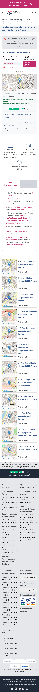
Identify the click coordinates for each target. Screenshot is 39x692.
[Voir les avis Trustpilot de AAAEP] (19, 109)
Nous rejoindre (8, 641)
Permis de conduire (9, 526)
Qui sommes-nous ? (10, 638)
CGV (17, 679)
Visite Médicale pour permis (28, 492)
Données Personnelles (28, 679)
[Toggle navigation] (2, 12)
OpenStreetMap (26, 90)
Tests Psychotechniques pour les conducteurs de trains (28, 532)
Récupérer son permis (6, 486)
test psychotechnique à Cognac (22, 207)
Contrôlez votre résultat (26, 610)
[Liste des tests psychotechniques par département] (28, 577)
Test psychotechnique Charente (19, 20)
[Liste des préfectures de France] (28, 590)
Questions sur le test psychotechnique (28, 486)
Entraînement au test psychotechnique (10, 515)
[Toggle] (33, 12)
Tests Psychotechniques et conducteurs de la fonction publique (28, 517)
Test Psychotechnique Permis (10, 492)
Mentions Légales (7, 679)
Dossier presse (8, 636)
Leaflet (18, 90)
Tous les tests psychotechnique (8, 572)
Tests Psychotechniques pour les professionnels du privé (28, 524)
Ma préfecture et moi (28, 497)
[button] (19, 80)
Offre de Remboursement (14, 682)
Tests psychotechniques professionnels (27, 509)
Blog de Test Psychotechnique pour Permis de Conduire (8, 560)
